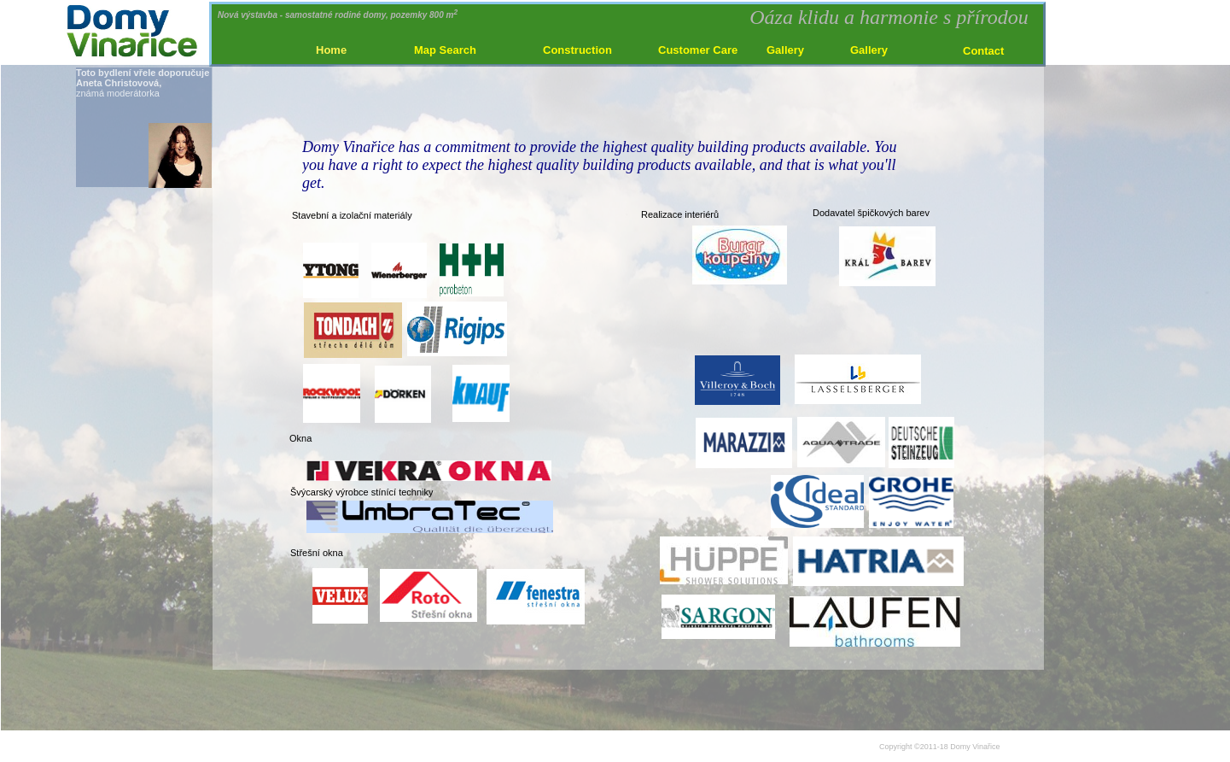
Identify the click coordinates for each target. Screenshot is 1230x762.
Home (331, 50)
